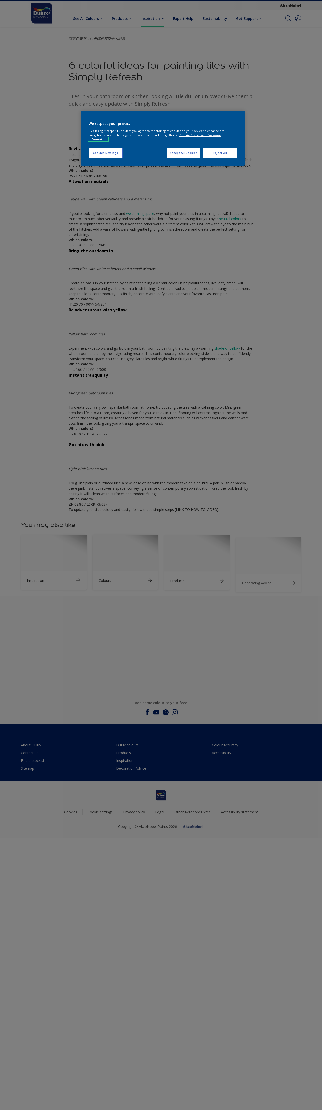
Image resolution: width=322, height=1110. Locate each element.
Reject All (220, 153)
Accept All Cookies (183, 153)
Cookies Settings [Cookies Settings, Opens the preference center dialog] (105, 153)
